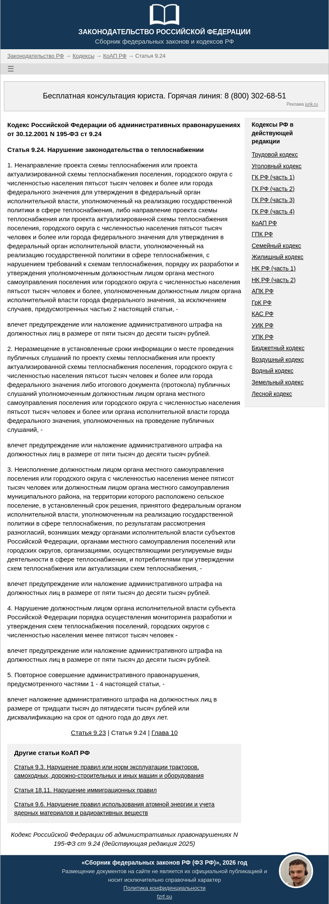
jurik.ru (311, 104)
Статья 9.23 (88, 732)
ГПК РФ (262, 234)
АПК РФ (262, 291)
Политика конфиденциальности (164, 888)
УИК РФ (262, 325)
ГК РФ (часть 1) (272, 177)
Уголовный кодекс (276, 166)
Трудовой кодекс (274, 154)
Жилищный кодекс (277, 256)
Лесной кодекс (271, 393)
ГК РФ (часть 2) (272, 188)
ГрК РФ (261, 302)
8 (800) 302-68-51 (255, 96)
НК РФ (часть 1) (273, 268)
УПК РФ (262, 336)
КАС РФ (262, 313)
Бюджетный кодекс (277, 348)
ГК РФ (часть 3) (272, 199)
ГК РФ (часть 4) (272, 211)
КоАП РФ (264, 223)
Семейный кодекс (276, 245)
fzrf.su (164, 896)
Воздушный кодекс (277, 359)
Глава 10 (165, 732)
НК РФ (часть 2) (273, 280)
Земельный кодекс (277, 382)
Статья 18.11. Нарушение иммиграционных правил (85, 790)
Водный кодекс (272, 370)
